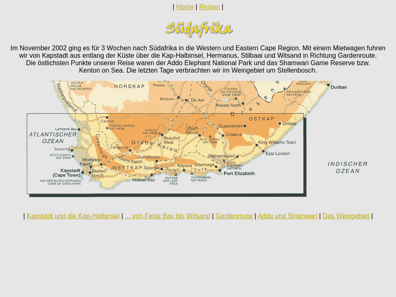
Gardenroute (234, 215)
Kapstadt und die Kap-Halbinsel (73, 215)
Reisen (209, 6)
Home (185, 6)
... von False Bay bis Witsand (167, 215)
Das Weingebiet (346, 215)
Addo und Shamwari (287, 215)
